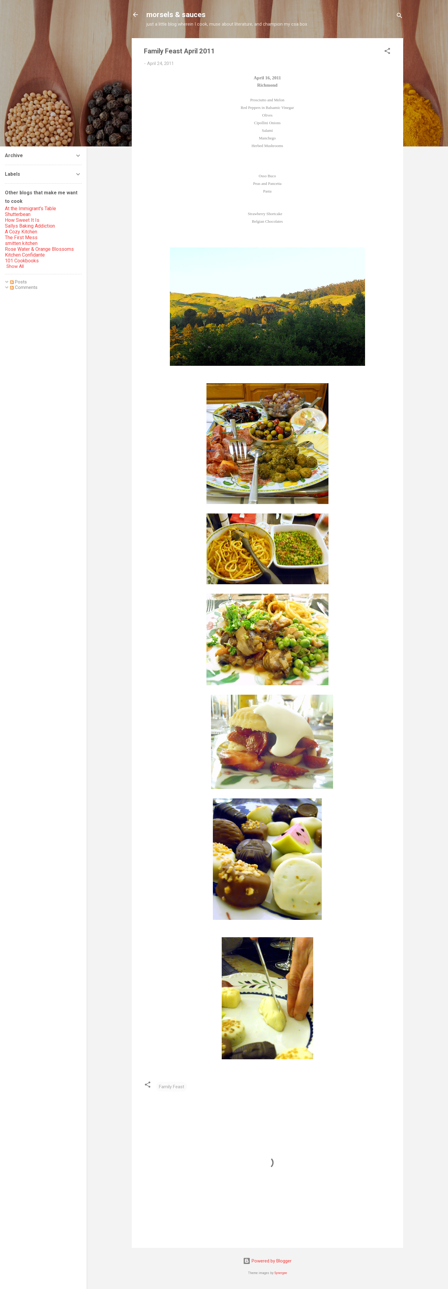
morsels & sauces (176, 14)
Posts (18, 282)
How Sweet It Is (22, 220)
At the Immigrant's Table (30, 208)
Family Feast (171, 1086)
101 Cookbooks (22, 261)
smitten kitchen (21, 243)
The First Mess (21, 237)
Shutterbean (17, 214)
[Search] (399, 16)
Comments (24, 287)
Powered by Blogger (267, 1261)
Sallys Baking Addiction (30, 226)
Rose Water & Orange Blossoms (39, 249)
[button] (387, 52)
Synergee (280, 1273)
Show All (15, 266)
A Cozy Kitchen (21, 232)
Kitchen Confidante (25, 255)
